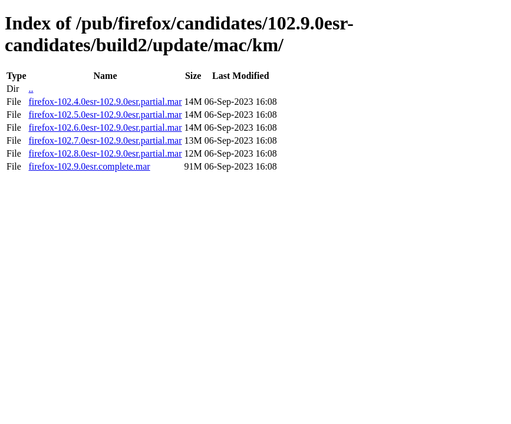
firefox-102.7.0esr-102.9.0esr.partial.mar (105, 140)
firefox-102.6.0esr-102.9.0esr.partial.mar (105, 127)
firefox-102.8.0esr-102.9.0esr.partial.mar (105, 153)
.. (30, 89)
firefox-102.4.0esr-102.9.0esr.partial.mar (105, 102)
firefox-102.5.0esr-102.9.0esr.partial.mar (105, 115)
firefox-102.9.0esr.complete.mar (89, 166)
